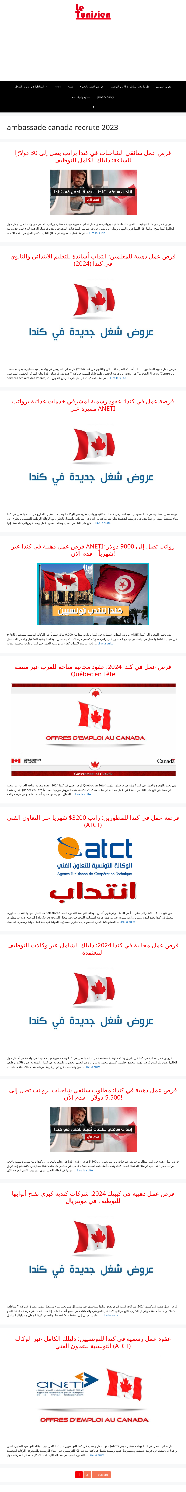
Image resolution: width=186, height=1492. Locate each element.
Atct (70, 86)
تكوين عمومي (163, 86)
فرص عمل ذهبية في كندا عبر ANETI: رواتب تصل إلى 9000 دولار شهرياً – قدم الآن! (93, 550)
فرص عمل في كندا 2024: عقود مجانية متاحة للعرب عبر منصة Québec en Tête (93, 670)
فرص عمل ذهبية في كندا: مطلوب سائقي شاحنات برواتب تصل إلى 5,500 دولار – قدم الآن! (93, 1093)
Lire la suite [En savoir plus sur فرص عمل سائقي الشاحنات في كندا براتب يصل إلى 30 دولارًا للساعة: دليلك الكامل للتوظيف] (97, 233)
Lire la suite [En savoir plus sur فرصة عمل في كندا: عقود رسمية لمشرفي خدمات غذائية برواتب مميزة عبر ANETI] (103, 523)
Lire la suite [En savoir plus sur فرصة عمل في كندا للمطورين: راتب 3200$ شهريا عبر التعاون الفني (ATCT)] (127, 922)
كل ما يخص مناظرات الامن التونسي (129, 86)
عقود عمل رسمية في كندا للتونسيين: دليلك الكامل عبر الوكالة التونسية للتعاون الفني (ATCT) (93, 1342)
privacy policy (105, 97)
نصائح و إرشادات (81, 97)
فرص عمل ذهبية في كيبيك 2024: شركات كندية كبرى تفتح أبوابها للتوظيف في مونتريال (93, 1197)
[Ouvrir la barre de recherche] (93, 107)
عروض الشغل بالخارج (92, 86)
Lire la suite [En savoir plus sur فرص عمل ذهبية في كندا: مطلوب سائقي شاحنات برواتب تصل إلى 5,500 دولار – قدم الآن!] (85, 1170)
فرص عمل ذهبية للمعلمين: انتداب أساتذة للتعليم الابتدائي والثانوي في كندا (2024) (93, 259)
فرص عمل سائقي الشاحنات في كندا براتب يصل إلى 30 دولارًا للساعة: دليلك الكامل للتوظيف (93, 156)
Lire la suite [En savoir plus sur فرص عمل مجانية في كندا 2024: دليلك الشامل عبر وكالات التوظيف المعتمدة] (93, 1067)
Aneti (58, 86)
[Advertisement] (93, 52)
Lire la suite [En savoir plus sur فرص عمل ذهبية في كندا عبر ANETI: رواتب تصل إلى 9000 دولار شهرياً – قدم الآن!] (105, 643)
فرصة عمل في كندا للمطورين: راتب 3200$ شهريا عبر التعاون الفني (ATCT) (93, 821)
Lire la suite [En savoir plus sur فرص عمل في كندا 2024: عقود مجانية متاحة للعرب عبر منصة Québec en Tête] (83, 794)
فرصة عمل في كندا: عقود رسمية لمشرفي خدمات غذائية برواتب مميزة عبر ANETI (93, 404)
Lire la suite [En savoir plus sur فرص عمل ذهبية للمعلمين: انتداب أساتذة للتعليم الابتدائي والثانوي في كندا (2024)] (118, 378)
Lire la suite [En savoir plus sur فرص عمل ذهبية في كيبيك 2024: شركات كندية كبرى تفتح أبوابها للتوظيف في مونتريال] (110, 1315)
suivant (101, 1475)
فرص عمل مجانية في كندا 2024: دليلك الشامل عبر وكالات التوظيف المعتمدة (93, 948)
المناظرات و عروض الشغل (33, 86)
